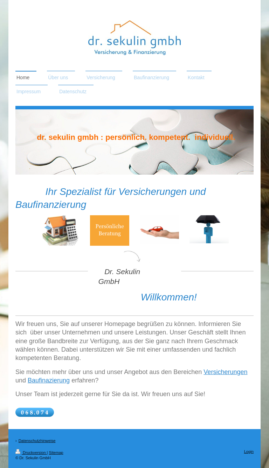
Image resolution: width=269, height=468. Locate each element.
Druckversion (31, 452)
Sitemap (56, 452)
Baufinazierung (49, 380)
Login (249, 451)
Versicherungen (225, 371)
